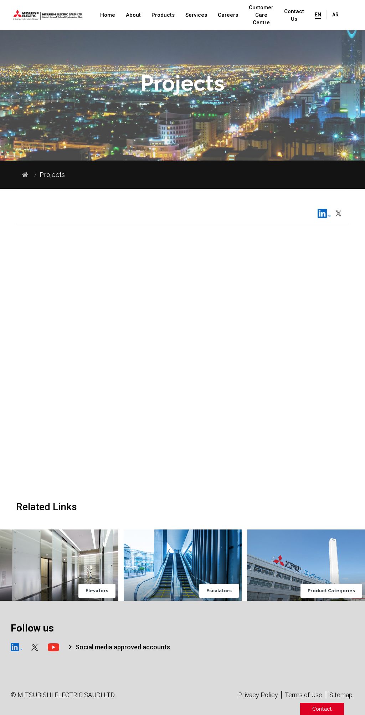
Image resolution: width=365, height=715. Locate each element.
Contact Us (294, 15)
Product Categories (335, 591)
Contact (322, 709)
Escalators (223, 591)
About (133, 15)
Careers (228, 15)
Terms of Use (303, 695)
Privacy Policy (258, 695)
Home (107, 15)
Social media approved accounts (123, 647)
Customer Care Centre (261, 15)
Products (163, 15)
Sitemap (341, 695)
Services (196, 15)
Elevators (100, 591)
